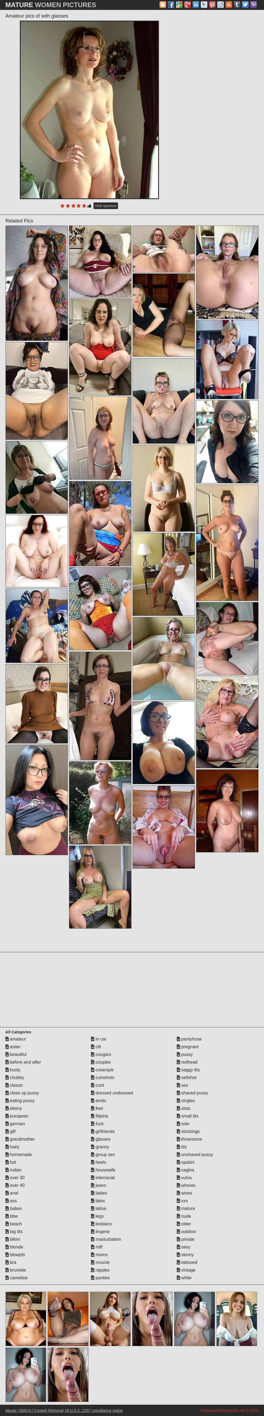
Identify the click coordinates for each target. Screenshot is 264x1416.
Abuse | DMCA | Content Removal (35, 1410)
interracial (103, 1177)
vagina (185, 1170)
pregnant (188, 1046)
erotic (98, 1100)
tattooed (187, 1262)
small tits (188, 1116)
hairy (13, 1147)
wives (184, 1193)
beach (14, 1224)
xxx (182, 1200)
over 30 (15, 1177)
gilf (11, 1131)
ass (11, 1200)
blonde (14, 1247)
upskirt (185, 1162)
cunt (97, 1085)
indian (14, 1170)
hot (11, 1162)
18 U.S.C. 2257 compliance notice (94, 1410)
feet (97, 1108)
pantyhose (189, 1039)
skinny (185, 1254)
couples (101, 1062)
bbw (12, 1216)
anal (12, 1193)
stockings (188, 1131)
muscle (100, 1262)
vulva (184, 1177)
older (184, 1224)
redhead (187, 1062)
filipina (99, 1116)
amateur (16, 1039)
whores (186, 1185)
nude (184, 1216)
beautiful (16, 1054)
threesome (189, 1139)
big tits (14, 1231)
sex (182, 1085)
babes (14, 1208)
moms (99, 1254)
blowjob (15, 1254)
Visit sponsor (106, 206)
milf (96, 1247)
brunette (16, 1270)
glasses (101, 1139)
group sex (103, 1154)
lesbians (101, 1224)
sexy (183, 1247)
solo (183, 1123)
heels (98, 1162)
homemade (19, 1154)
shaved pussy (192, 1093)
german (15, 1123)
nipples (100, 1270)
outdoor (186, 1231)
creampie (102, 1070)
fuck (97, 1123)
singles (186, 1100)
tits (182, 1147)
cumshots (102, 1077)
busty (13, 1070)
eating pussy (20, 1100)
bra (11, 1262)
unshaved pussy (195, 1154)
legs (97, 1216)
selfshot (187, 1077)
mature (186, 1208)
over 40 (15, 1185)
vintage (186, 1270)
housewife (103, 1170)
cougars (101, 1054)
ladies (99, 1193)
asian (13, 1046)
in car (98, 1039)
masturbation (106, 1239)
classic (14, 1085)
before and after (23, 1062)
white (184, 1277)
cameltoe (17, 1277)
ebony (14, 1108)
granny (100, 1147)
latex (98, 1200)
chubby (15, 1077)
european (17, 1116)
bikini (13, 1239)
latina (98, 1208)
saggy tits (188, 1070)
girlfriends (103, 1131)
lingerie (100, 1231)
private (185, 1239)
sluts (183, 1108)
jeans (98, 1185)
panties (100, 1277)
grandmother (20, 1139)
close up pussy (22, 1093)
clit (96, 1046)
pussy (185, 1054)
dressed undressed (112, 1093)
